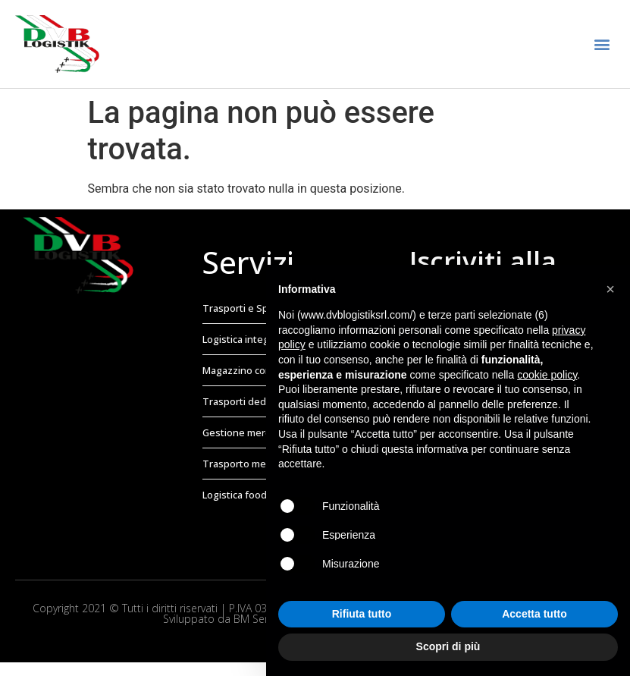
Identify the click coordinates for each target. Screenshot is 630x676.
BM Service (260, 619)
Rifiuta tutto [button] (362, 614)
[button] (602, 44)
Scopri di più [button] (448, 646)
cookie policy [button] (547, 375)
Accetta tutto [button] (534, 614)
